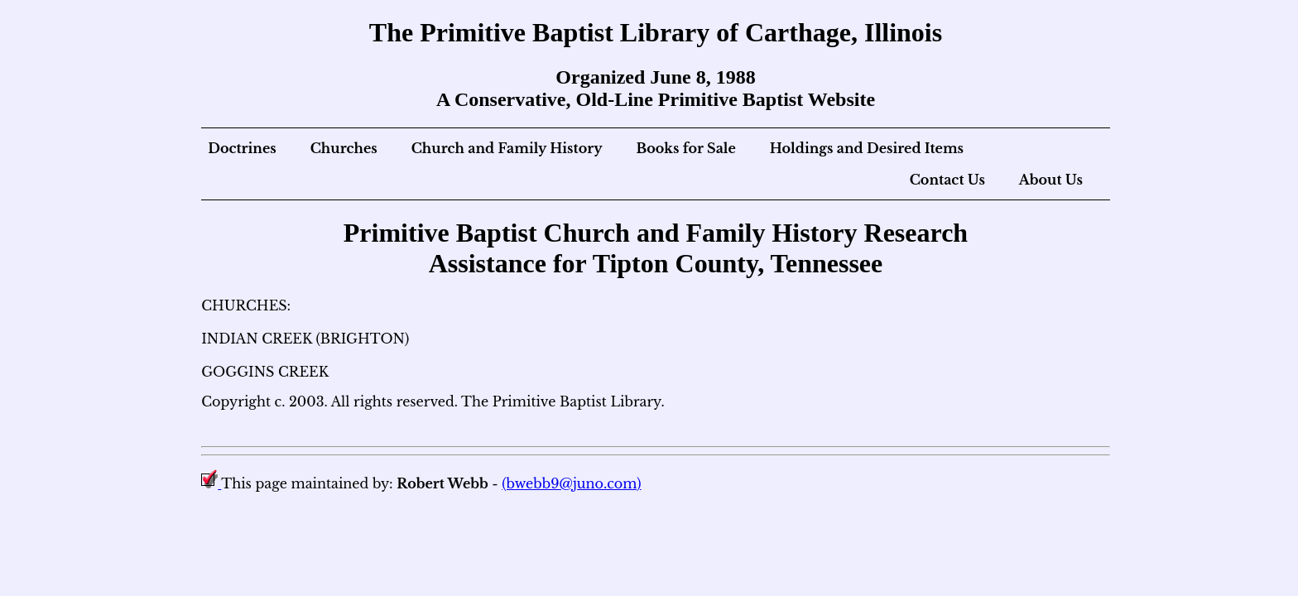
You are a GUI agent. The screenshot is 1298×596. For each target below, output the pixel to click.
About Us (1051, 179)
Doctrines (242, 148)
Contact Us (947, 179)
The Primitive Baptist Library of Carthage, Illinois (655, 32)
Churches (343, 148)
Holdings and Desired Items (867, 148)
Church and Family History (507, 148)
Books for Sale (685, 148)
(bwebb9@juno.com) (571, 483)
